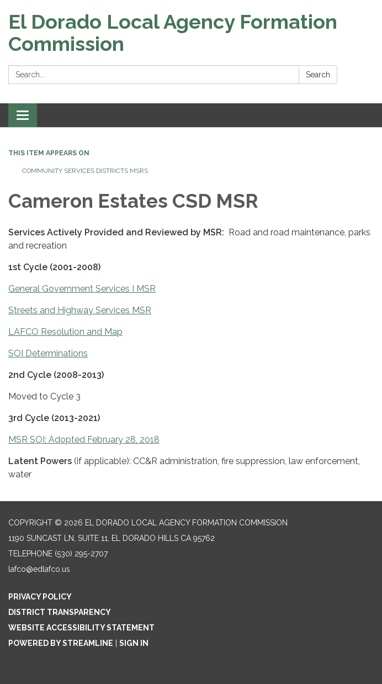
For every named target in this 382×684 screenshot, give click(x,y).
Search (318, 74)
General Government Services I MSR (82, 288)
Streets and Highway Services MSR (79, 310)
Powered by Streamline (60, 643)
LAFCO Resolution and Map (65, 332)
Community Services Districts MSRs (85, 171)
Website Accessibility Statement (81, 627)
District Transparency (59, 612)
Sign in (133, 643)
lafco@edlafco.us (39, 569)
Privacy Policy (40, 596)
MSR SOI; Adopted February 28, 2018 (84, 439)
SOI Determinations (48, 353)
